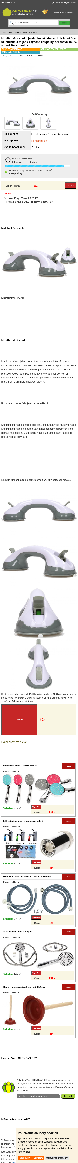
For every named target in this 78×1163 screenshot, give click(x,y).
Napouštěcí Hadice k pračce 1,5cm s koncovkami (27, 876)
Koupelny (17, 32)
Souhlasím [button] (24, 1158)
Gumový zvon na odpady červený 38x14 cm (24, 987)
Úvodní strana (8, 2)
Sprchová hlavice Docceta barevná (20, 766)
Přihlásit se (70, 3)
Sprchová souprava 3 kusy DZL (18, 931)
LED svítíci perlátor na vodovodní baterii (23, 821)
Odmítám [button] (38, 1158)
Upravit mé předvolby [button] (57, 1158)
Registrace (57, 3)
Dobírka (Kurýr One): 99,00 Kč (21, 198)
